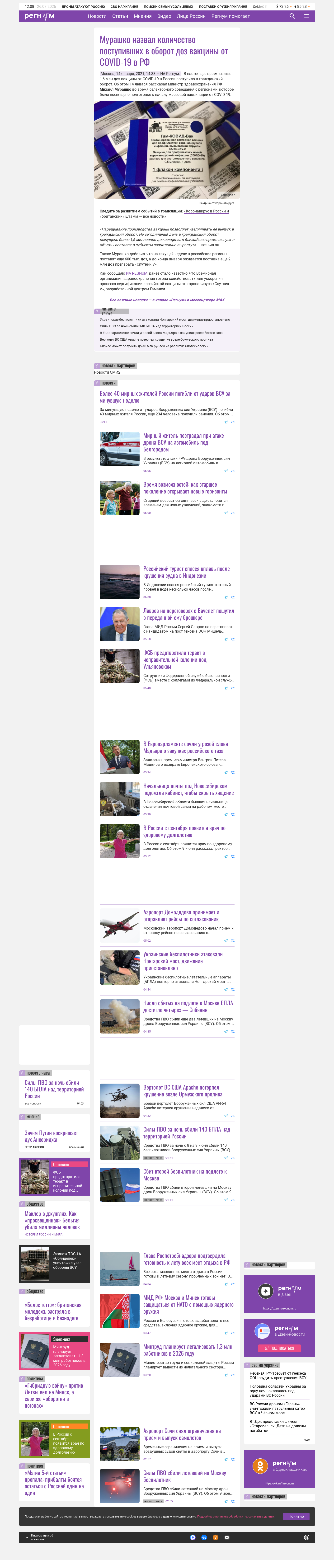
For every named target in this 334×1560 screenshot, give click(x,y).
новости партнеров (118, 366)
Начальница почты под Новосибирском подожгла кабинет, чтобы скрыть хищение (188, 789)
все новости (33, 1103)
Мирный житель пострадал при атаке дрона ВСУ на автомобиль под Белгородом (183, 442)
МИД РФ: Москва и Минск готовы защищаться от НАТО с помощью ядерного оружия (188, 1304)
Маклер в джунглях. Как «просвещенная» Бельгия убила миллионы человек (52, 1220)
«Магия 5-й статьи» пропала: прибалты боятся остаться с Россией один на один (54, 1482)
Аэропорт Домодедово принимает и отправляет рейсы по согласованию (181, 915)
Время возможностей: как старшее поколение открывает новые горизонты (185, 487)
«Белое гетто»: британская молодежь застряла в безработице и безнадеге (53, 1311)
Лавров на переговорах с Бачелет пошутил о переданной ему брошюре (188, 613)
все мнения (77, 1147)
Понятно (296, 1516)
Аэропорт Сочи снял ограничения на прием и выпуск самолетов (182, 1434)
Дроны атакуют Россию (83, 7)
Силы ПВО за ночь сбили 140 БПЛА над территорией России (54, 1089)
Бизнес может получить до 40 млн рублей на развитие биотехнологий (154, 346)
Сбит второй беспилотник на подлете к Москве (185, 1174)
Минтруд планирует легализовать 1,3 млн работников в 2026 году (69, 1356)
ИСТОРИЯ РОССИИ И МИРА (43, 1234)
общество (35, 1204)
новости (109, 383)
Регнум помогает (231, 16)
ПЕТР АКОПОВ (34, 1147)
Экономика (62, 1339)
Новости (97, 16)
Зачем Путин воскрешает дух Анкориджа (51, 1135)
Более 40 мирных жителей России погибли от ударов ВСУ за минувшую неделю (165, 396)
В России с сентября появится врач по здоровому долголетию (68, 1443)
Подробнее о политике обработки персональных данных (235, 1516)
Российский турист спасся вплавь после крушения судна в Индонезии (186, 571)
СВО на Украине (124, 7)
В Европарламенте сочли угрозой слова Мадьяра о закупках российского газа (161, 333)
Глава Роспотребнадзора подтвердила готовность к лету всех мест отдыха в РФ (187, 1258)
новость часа (38, 1073)
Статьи (120, 16)
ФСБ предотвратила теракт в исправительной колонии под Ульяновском (67, 1181)
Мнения (143, 16)
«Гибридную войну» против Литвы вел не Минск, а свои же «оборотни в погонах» (54, 1395)
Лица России (191, 16)
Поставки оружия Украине (223, 7)
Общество (61, 1164)
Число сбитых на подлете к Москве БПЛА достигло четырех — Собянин (188, 1006)
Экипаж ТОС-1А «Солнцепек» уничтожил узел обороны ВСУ (67, 1261)
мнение (33, 1117)
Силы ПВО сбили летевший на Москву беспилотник (184, 1476)
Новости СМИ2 (107, 372)
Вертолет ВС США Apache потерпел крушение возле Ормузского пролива (156, 339)
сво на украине (265, 1365)
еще (307, 1439)
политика (35, 1379)
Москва (107, 73)
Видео (164, 16)
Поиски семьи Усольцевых (168, 7)
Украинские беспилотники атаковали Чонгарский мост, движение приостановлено (165, 319)
